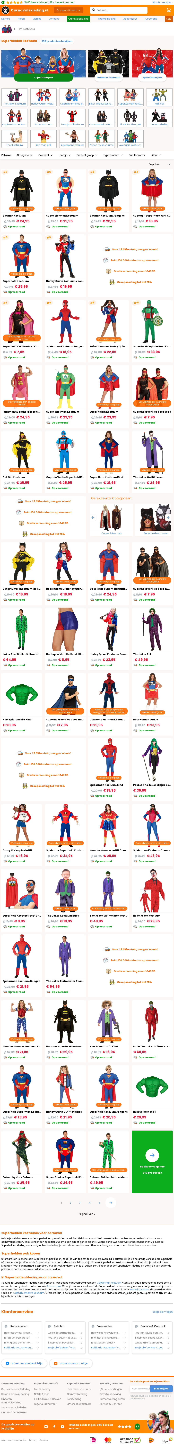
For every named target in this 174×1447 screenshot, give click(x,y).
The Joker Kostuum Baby (62, 915)
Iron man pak (43, 145)
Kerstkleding (74, 1399)
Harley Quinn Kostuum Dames (109, 654)
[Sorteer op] (159, 164)
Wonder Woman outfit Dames (109, 850)
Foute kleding (42, 1389)
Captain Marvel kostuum (15, 124)
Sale (168, 18)
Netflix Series (41, 1394)
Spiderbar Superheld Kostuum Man (69, 850)
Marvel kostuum (139, 1289)
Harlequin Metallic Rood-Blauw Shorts (70, 654)
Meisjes (37, 18)
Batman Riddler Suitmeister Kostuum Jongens (120, 1177)
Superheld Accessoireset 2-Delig (24, 915)
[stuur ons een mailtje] (71, 1363)
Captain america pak (72, 103)
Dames (5, 18)
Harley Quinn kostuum (44, 103)
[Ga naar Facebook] (54, 1426)
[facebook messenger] (24, 1363)
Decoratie (151, 18)
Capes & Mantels (111, 533)
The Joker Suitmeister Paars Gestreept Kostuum (78, 981)
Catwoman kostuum (101, 124)
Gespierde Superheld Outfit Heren (112, 589)
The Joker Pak (142, 654)
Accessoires (130, 18)
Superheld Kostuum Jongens (109, 1112)
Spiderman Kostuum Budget (21, 981)
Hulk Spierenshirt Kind (17, 719)
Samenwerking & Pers (112, 1399)
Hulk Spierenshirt (144, 1112)
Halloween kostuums (79, 1389)
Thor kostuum (14, 145)
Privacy (33, 1440)
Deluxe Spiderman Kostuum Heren (112, 719)
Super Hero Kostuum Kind (106, 477)
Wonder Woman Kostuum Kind (23, 1046)
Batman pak (54, 1286)
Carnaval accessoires (14, 1412)
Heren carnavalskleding (15, 1394)
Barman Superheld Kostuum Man (67, 1046)
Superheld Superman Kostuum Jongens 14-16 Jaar (35, 1112)
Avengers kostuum (130, 145)
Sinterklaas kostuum (79, 1404)
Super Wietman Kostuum (62, 412)
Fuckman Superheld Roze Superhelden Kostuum (34, 412)
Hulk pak (159, 103)
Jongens (54, 18)
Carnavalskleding (78, 18)
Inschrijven (161, 1388)
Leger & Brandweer (45, 1404)
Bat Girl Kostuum (14, 477)
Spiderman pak (152, 77)
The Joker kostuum (14, 103)
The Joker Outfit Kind (104, 1046)
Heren (21, 18)
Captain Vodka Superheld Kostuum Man (72, 477)
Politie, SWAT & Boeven (47, 1399)
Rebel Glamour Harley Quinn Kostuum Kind (74, 589)
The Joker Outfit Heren (148, 477)
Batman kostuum (108, 77)
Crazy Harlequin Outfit (17, 850)
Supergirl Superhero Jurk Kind (153, 215)
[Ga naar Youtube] (62, 1426)
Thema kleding (107, 18)
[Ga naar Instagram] (46, 1426)
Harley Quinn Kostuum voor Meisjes (69, 281)
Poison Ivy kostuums (102, 145)
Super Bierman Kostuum (62, 215)
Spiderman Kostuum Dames (151, 850)
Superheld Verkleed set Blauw (65, 719)
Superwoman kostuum (131, 103)
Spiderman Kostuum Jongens (65, 346)
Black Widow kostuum (102, 103)
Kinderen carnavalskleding (11, 1400)
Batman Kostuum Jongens (107, 215)
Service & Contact (111, 1404)
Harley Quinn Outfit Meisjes (64, 1112)
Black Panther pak (130, 124)
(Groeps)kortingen (111, 1389)
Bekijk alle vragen (163, 1312)
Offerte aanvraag (110, 1394)
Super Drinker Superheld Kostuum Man (71, 1177)
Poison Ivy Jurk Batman (18, 1177)
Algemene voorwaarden (14, 1440)
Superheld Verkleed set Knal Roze (25, 346)
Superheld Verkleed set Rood (152, 412)
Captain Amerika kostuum (28, 1293)
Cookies (43, 1440)
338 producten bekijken (56, 41)
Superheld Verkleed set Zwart (152, 589)
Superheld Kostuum (16, 281)
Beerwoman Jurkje (145, 719)
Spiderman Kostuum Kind (106, 785)
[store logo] (24, 10)
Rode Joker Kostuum (146, 915)
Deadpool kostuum (72, 124)
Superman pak (43, 77)
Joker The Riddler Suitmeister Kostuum (28, 654)
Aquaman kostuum (72, 145)
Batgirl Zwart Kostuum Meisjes (22, 589)
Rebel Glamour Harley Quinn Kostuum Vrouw (119, 346)
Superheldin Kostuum (104, 412)
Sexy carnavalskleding (14, 1407)
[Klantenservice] (163, 2)
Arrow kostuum (43, 124)
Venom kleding (159, 124)
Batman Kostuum (14, 215)
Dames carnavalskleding (15, 1389)
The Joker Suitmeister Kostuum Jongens (116, 915)
